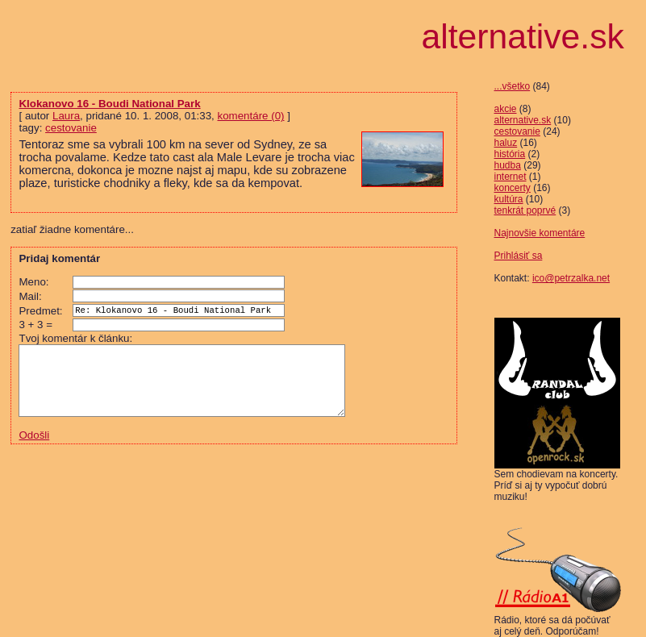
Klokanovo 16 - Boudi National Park (109, 104)
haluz (506, 142)
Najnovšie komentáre (540, 233)
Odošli (34, 446)
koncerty (512, 188)
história (510, 154)
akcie (505, 108)
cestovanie (517, 131)
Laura (66, 116)
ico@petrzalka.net (571, 278)
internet (510, 176)
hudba (507, 165)
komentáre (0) (251, 116)
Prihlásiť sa (518, 255)
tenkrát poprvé (525, 210)
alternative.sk (523, 120)
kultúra (508, 199)
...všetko (512, 86)
